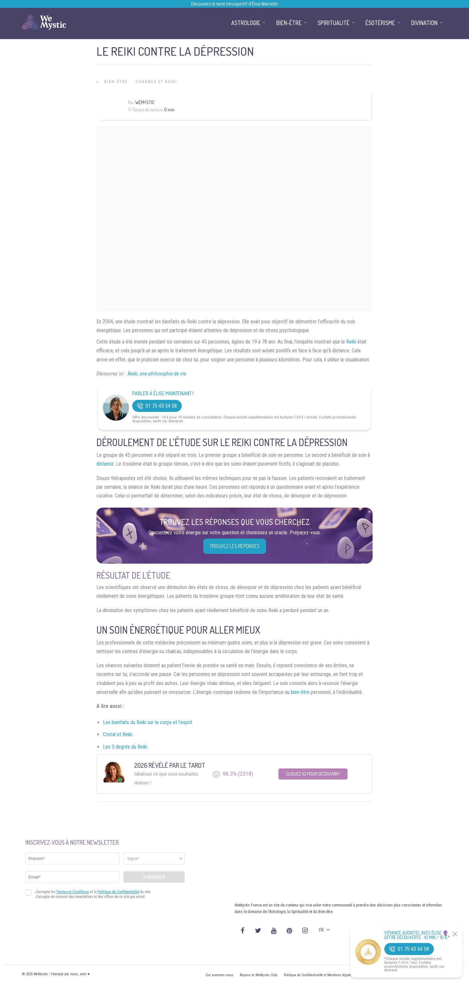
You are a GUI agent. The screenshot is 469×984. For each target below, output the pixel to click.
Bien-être (116, 81)
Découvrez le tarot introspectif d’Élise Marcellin (234, 4)
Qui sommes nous (219, 975)
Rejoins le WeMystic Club (258, 975)
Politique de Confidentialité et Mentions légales (318, 975)
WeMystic (144, 102)
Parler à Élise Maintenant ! (162, 393)
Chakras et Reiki (156, 81)
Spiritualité (333, 22)
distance (105, 464)
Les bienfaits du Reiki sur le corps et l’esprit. (148, 722)
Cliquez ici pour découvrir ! (313, 774)
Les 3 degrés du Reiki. (125, 747)
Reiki (351, 342)
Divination (424, 22)
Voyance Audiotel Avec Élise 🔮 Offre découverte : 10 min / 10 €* (417, 935)
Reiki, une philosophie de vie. (157, 374)
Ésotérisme (380, 22)
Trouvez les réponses (235, 546)
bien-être (300, 692)
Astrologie (245, 22)
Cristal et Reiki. (118, 734)
